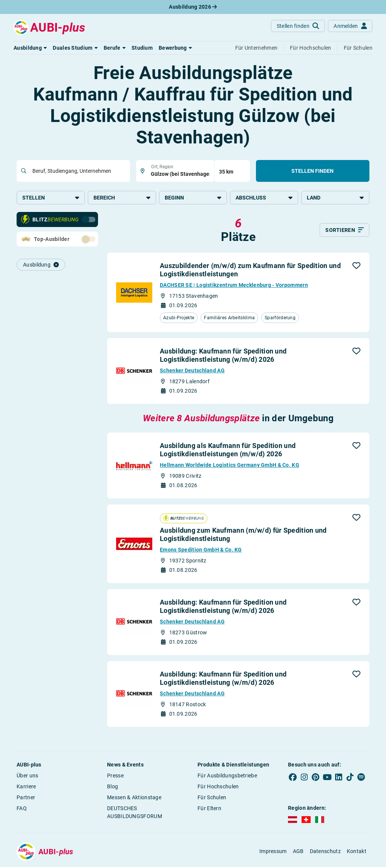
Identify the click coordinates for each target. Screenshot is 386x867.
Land (335, 198)
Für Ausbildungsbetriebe (227, 776)
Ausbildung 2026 (193, 7)
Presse (115, 776)
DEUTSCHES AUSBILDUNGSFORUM (134, 812)
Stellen (50, 198)
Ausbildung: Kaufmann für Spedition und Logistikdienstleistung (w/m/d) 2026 (223, 355)
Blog (112, 786)
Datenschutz (325, 851)
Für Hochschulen (218, 786)
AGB (298, 851)
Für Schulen (212, 797)
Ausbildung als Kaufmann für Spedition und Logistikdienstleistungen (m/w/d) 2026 (228, 450)
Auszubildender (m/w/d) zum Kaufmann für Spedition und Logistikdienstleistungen (250, 270)
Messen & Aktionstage (134, 797)
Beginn (193, 198)
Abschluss (264, 198)
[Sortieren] (344, 230)
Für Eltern (209, 808)
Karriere (26, 786)
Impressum (273, 851)
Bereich (121, 198)
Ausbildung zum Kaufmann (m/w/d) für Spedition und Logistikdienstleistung (243, 534)
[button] (30, 48)
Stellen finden (312, 171)
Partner (26, 797)
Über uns (27, 776)
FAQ (22, 808)
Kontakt (356, 851)
